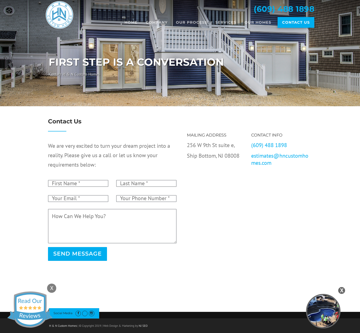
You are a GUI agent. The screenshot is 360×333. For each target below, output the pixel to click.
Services (225, 22)
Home (131, 22)
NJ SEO (143, 326)
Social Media (63, 313)
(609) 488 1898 (284, 9)
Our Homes (258, 22)
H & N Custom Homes (63, 326)
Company (157, 22)
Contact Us (296, 22)
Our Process (191, 22)
